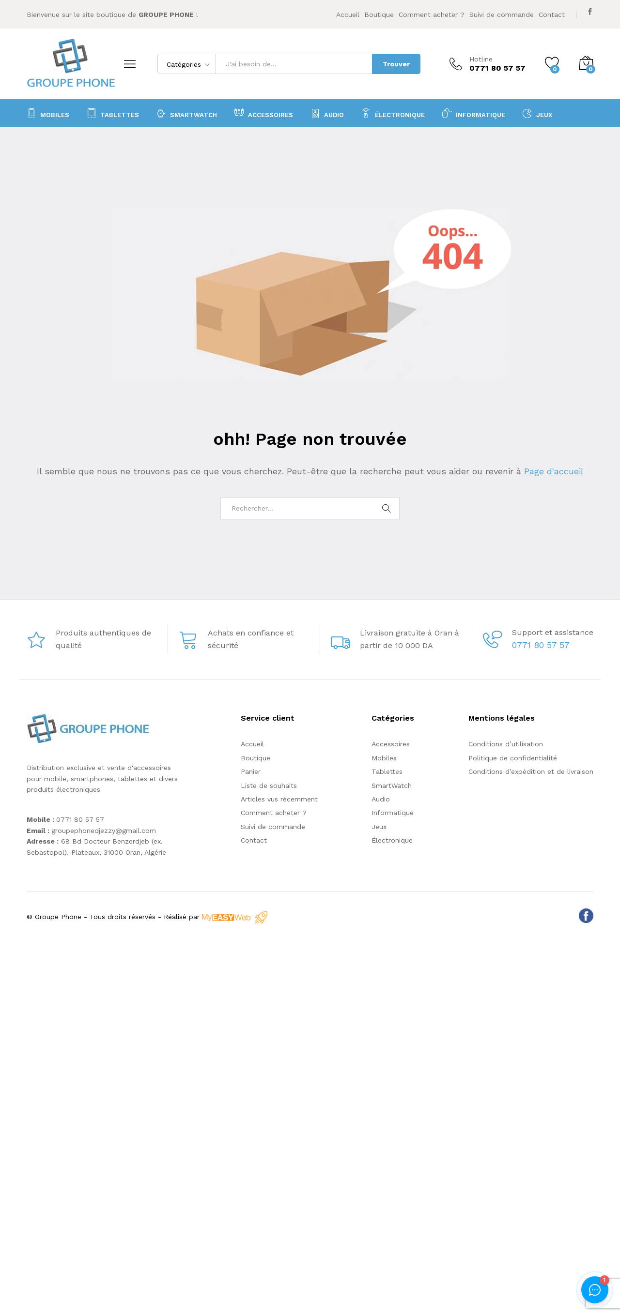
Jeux (537, 113)
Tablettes (113, 113)
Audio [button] (327, 113)
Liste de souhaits (269, 785)
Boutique (379, 14)
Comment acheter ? (432, 14)
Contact (552, 14)
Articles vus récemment (279, 799)
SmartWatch (186, 113)
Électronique (393, 113)
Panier (251, 771)
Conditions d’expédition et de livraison (530, 771)
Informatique (393, 812)
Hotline (481, 59)
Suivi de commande (501, 14)
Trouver (396, 64)
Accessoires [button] (263, 113)
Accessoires (391, 744)
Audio (381, 799)
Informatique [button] (473, 113)
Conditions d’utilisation (505, 744)
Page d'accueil (554, 471)
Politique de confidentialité (512, 758)
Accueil (347, 14)
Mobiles (48, 113)
